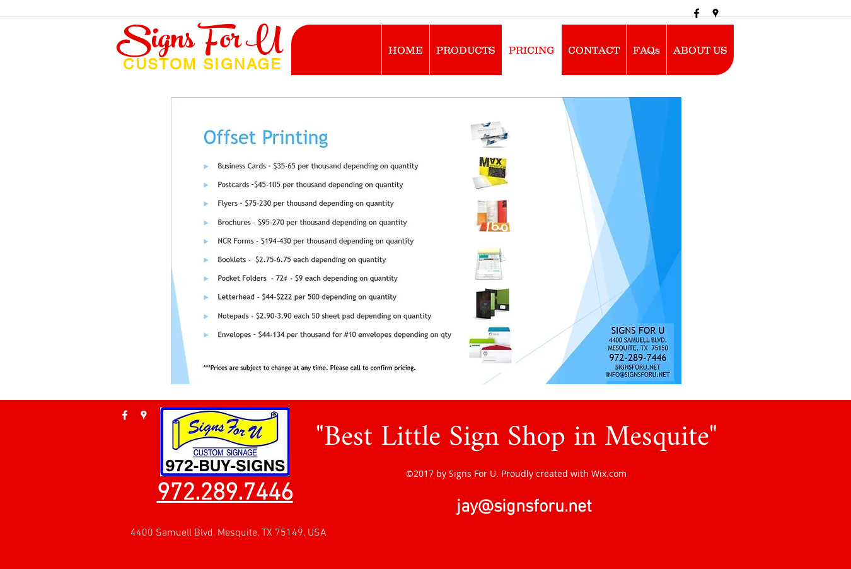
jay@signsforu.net (524, 507)
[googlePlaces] (715, 13)
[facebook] (696, 13)
